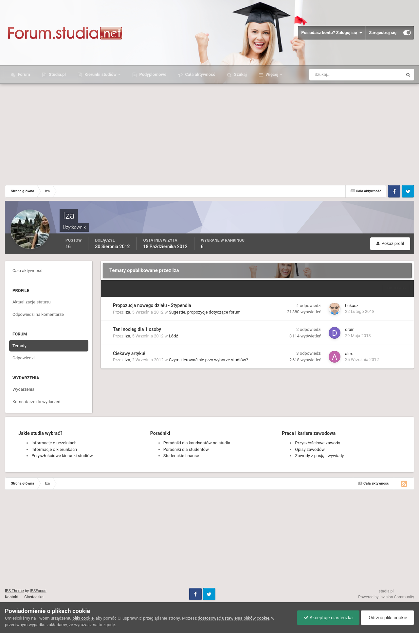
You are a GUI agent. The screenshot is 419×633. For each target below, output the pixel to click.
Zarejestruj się (382, 32)
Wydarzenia (23, 389)
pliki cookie (83, 618)
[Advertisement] (209, 133)
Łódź (173, 336)
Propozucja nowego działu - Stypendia (152, 305)
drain (350, 329)
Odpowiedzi (23, 357)
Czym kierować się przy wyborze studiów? (208, 359)
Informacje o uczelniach (54, 442)
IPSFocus (38, 591)
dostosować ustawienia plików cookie (233, 618)
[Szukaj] (331, 74)
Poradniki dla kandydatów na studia (196, 442)
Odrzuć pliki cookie (387, 617)
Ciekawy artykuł (129, 353)
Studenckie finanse (181, 455)
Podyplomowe (152, 74)
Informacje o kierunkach (54, 449)
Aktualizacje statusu (31, 301)
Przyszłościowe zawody (317, 442)
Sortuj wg (396, 288)
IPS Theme (14, 591)
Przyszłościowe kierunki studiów (62, 455)
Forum (23, 74)
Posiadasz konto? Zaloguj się (331, 33)
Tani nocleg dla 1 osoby (137, 329)
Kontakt (11, 597)
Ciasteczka (34, 597)
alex (349, 353)
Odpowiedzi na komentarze (38, 314)
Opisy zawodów (310, 449)
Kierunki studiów (100, 74)
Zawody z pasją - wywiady (319, 455)
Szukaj (240, 74)
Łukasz (351, 305)
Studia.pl (57, 74)
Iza (127, 312)
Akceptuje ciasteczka (328, 617)
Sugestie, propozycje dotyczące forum (205, 312)
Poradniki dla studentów (186, 449)
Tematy (19, 345)
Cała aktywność (199, 74)
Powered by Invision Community (386, 597)
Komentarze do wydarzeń (36, 401)
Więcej (271, 74)
